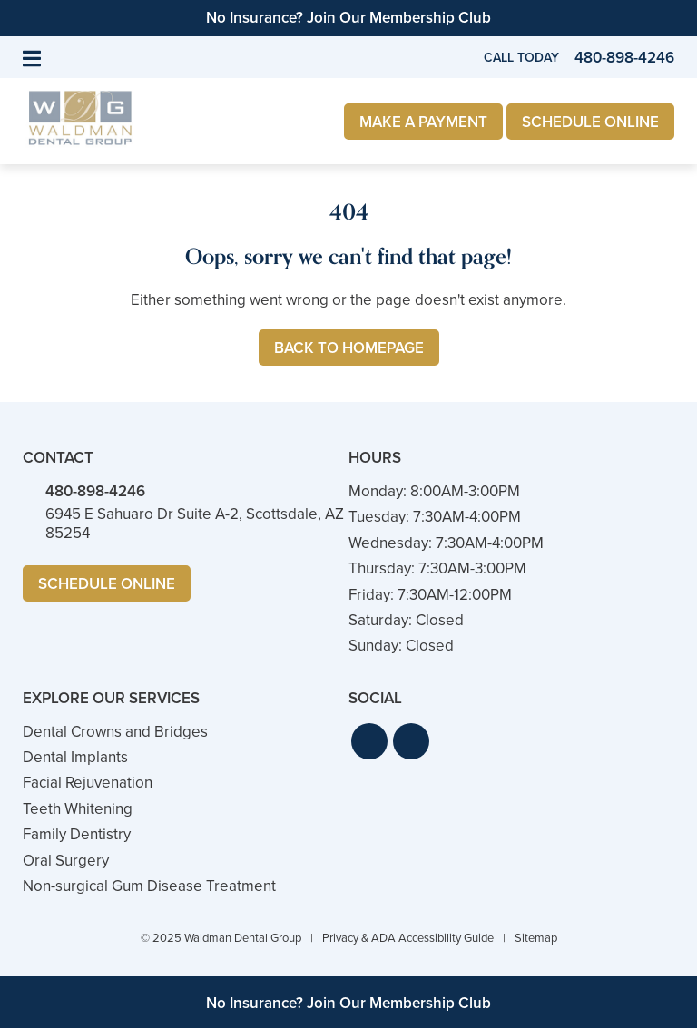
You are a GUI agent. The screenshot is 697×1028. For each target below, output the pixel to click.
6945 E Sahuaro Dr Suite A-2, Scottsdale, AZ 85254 (194, 523)
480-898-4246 (95, 491)
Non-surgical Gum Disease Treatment (149, 886)
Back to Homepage (349, 348)
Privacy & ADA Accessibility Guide (408, 937)
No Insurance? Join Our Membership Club (348, 17)
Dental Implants (75, 757)
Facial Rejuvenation (87, 782)
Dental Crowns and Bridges (115, 731)
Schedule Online (590, 122)
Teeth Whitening (78, 809)
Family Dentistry (77, 834)
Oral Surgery (66, 860)
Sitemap (536, 937)
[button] (369, 741)
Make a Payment (423, 122)
